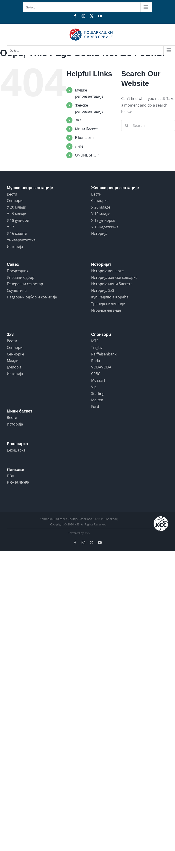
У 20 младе (100, 207)
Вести (12, 194)
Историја (15, 246)
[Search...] (148, 125)
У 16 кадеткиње (104, 227)
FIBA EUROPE (18, 482)
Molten (97, 399)
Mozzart (98, 380)
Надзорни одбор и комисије (32, 297)
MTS (94, 340)
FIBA (10, 475)
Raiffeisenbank (103, 354)
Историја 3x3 (102, 290)
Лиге (79, 146)
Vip (94, 386)
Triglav (97, 347)
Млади (12, 360)
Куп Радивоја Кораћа (110, 297)
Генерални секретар (25, 283)
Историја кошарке (107, 270)
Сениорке (99, 200)
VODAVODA (101, 367)
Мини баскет (86, 128)
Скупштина (17, 290)
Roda (95, 360)
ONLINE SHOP (87, 155)
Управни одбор (20, 277)
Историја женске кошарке (114, 277)
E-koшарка (84, 137)
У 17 (10, 227)
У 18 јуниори (18, 220)
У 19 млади (16, 213)
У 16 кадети (17, 233)
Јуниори (14, 367)
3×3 (78, 120)
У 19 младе (100, 213)
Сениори (15, 200)
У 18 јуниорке (103, 220)
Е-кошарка (16, 450)
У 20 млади (16, 207)
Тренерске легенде (108, 303)
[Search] (127, 125)
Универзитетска (21, 240)
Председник (17, 270)
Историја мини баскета (112, 283)
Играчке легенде (106, 310)
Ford (95, 406)
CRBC (95, 373)
